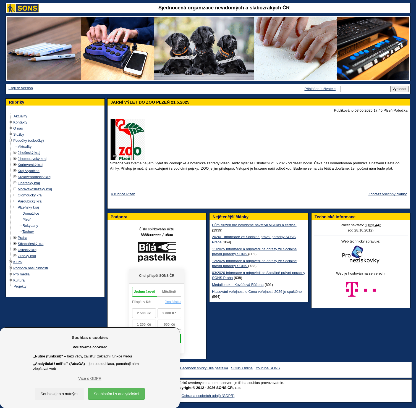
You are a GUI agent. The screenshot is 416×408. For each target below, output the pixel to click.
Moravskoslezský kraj (35, 189)
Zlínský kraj (27, 256)
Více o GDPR (89, 378)
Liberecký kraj (29, 183)
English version (21, 88)
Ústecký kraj (27, 250)
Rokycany (30, 225)
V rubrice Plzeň (123, 194)
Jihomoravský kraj (32, 159)
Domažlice (30, 213)
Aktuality (20, 116)
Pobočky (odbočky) (28, 140)
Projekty (20, 286)
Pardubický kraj (30, 201)
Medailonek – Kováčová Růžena (237, 285)
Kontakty (20, 122)
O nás (18, 128)
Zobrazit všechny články (387, 194)
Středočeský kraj (31, 244)
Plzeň (27, 219)
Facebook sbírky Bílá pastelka (204, 368)
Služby (18, 134)
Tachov (28, 232)
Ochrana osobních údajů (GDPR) (208, 396)
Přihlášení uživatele (320, 89)
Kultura (19, 280)
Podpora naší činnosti (30, 268)
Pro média (21, 274)
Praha (22, 238)
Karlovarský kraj (30, 165)
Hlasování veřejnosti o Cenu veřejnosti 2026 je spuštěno (257, 291)
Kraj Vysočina (29, 171)
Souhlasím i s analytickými (116, 394)
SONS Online (242, 368)
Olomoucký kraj (30, 195)
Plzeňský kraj (28, 207)
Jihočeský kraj (29, 153)
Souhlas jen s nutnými (60, 394)
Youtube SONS (268, 368)
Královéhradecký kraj (34, 177)
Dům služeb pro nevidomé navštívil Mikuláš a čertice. (254, 225)
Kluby (17, 262)
